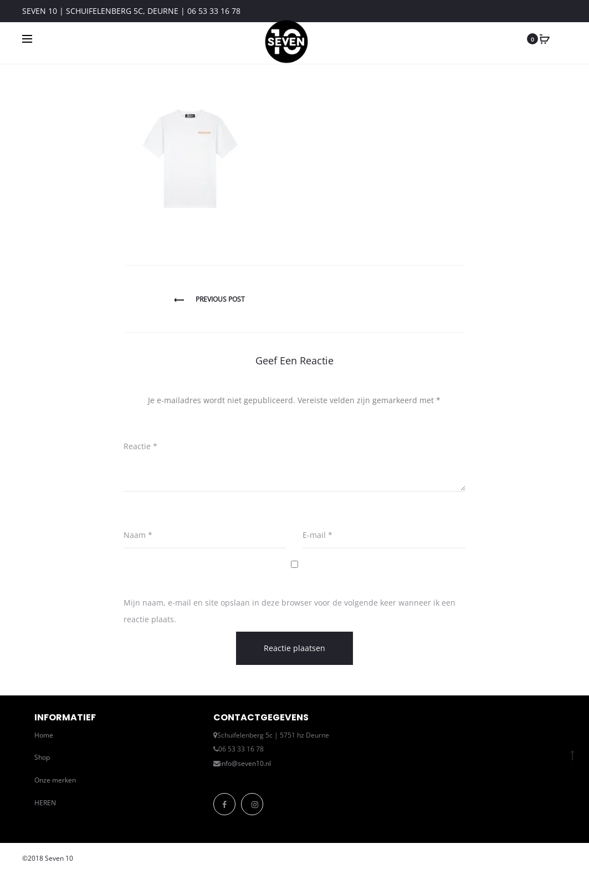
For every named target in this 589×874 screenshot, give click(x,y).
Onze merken (55, 780)
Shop (42, 757)
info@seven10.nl (245, 763)
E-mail (317, 535)
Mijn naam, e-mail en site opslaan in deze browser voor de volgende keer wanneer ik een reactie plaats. (289, 610)
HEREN (45, 802)
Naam (138, 535)
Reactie (140, 446)
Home (43, 735)
